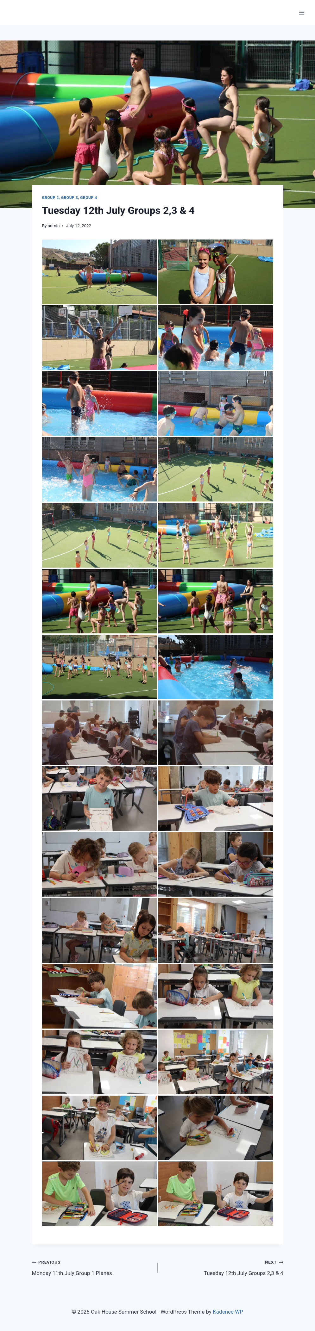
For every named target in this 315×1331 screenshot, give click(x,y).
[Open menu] (301, 12)
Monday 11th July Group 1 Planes (92, 1267)
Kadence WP (228, 1312)
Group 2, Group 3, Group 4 (69, 198)
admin (54, 225)
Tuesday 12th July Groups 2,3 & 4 (223, 1267)
